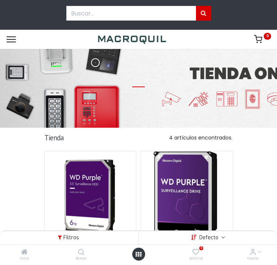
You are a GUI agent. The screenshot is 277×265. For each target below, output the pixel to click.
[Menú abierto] (138, 254)
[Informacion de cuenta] (252, 252)
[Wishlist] (195, 252)
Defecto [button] (209, 237)
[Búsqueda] (203, 13)
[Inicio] (24, 252)
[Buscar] (81, 252)
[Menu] (11, 39)
